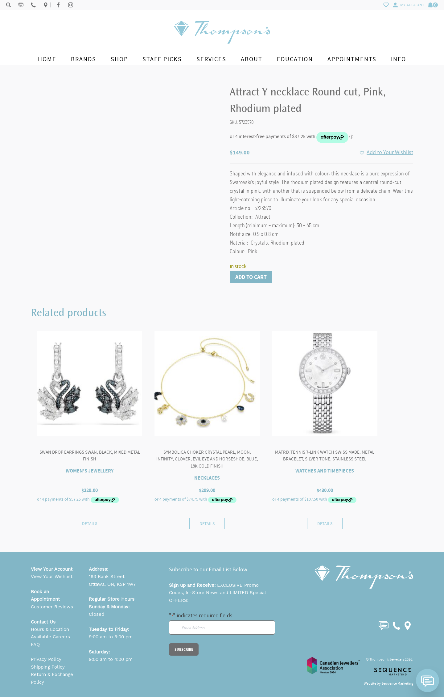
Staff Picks (162, 59)
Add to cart (251, 277)
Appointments (351, 59)
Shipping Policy (48, 667)
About (251, 59)
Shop (119, 59)
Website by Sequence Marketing (388, 683)
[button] (386, 152)
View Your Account (51, 569)
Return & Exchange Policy (52, 678)
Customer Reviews (52, 607)
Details (89, 523)
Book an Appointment (45, 595)
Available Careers (50, 637)
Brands (83, 59)
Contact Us (43, 622)
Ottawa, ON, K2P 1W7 (112, 584)
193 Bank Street (107, 576)
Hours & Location (50, 629)
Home (47, 59)
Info (398, 59)
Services (211, 59)
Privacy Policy (46, 659)
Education (295, 59)
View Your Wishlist (51, 576)
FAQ (35, 644)
